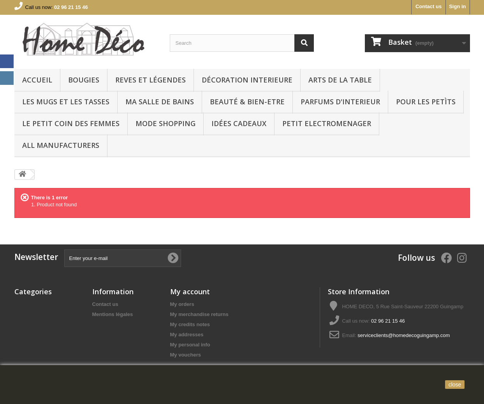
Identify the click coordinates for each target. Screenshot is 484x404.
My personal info (190, 345)
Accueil (37, 79)
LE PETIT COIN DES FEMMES (71, 123)
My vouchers (185, 355)
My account (190, 291)
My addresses (187, 334)
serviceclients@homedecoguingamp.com (403, 335)
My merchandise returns (199, 314)
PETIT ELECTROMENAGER (326, 123)
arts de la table (340, 79)
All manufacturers (60, 145)
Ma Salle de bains (159, 101)
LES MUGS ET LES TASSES (65, 101)
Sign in (457, 6)
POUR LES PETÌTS (426, 101)
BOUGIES (83, 79)
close (455, 384)
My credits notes (190, 324)
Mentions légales (112, 314)
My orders (182, 304)
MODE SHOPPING (165, 123)
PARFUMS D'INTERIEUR (340, 101)
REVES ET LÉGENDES (150, 79)
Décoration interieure (247, 79)
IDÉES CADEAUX (238, 123)
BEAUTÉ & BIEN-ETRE (247, 101)
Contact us (428, 6)
